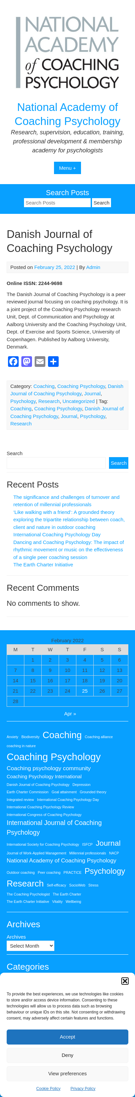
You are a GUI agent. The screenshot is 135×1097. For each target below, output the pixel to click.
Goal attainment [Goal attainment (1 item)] (64, 792)
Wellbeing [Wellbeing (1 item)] (73, 902)
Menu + (67, 168)
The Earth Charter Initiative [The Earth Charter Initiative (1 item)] (28, 902)
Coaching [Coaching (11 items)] (62, 735)
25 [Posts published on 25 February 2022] (85, 691)
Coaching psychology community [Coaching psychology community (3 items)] (49, 768)
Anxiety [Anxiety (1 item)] (12, 737)
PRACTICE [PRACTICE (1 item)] (73, 872)
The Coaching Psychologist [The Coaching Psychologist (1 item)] (28, 894)
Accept (67, 1037)
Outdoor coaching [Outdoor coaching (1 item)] (21, 872)
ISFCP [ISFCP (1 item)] (87, 844)
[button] (125, 981)
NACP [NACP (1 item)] (114, 853)
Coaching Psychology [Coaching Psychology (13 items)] (54, 756)
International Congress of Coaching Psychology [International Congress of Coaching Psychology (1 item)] (44, 815)
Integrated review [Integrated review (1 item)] (20, 800)
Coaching (43, 386)
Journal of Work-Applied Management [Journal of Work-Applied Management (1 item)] (36, 853)
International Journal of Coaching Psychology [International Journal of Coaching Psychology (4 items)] (54, 827)
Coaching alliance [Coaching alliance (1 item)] (99, 737)
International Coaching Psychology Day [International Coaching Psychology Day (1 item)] (68, 800)
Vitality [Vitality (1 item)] (57, 902)
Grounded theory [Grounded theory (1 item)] (93, 792)
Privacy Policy (83, 1088)
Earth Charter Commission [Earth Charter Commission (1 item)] (28, 792)
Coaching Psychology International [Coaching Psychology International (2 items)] (44, 776)
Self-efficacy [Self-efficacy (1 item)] (56, 885)
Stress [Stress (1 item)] (93, 885)
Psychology (23, 401)
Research (49, 401)
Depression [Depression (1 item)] (82, 785)
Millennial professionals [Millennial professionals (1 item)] (87, 853)
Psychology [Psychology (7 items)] (105, 870)
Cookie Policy (48, 1088)
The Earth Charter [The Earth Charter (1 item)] (67, 894)
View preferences (67, 1073)
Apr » (70, 713)
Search (15, 453)
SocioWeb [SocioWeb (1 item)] (77, 885)
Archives (16, 937)
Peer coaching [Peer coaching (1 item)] (49, 872)
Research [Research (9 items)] (25, 883)
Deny (67, 1055)
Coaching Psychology (81, 386)
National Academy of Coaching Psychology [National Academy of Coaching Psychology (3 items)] (61, 860)
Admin (93, 267)
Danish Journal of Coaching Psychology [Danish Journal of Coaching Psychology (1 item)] (38, 785)
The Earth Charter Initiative (43, 564)
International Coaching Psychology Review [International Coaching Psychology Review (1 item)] (40, 807)
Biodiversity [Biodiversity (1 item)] (30, 737)
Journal (92, 393)
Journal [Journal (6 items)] (108, 843)
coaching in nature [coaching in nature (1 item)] (21, 746)
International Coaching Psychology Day (57, 534)
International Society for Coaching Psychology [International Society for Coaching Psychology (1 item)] (43, 844)
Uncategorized (78, 401)
